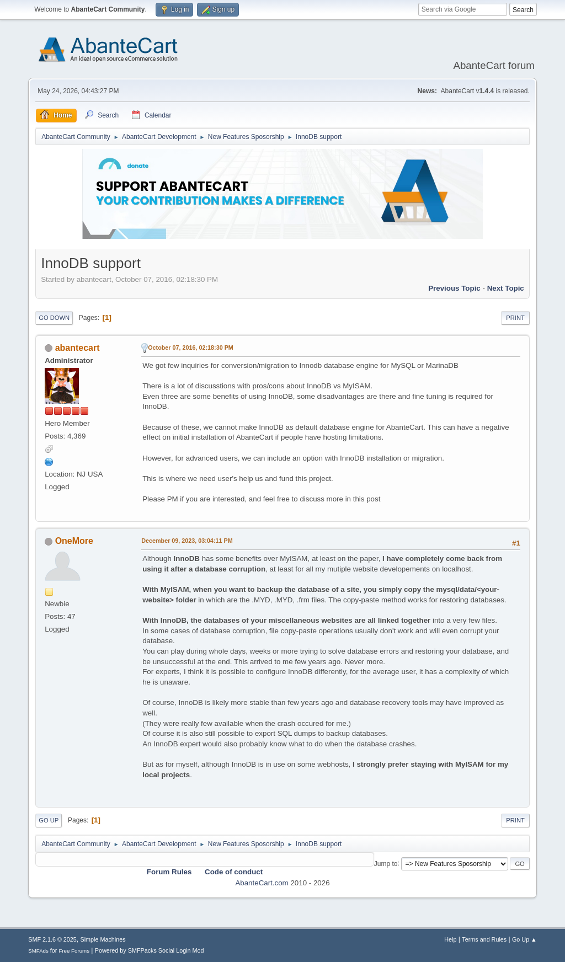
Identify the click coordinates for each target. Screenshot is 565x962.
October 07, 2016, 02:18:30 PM (190, 347)
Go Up (48, 820)
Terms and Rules (484, 939)
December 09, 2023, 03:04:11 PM (186, 540)
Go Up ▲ (524, 939)
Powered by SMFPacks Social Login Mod (149, 950)
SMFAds (38, 951)
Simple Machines (103, 939)
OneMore (74, 541)
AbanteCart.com (261, 883)
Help (450, 939)
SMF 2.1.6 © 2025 (52, 939)
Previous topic (454, 288)
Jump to (386, 863)
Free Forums (73, 951)
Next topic (505, 288)
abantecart (77, 347)
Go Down (54, 317)
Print (515, 317)
